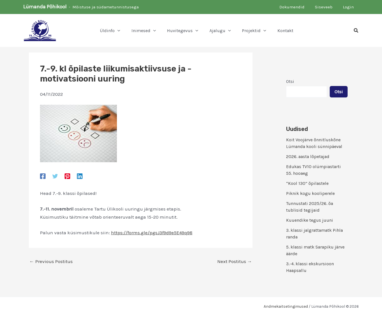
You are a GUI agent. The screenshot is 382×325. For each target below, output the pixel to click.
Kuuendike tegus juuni (309, 220)
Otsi (290, 81)
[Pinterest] (67, 176)
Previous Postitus (51, 261)
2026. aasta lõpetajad (307, 156)
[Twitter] (55, 176)
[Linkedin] (79, 176)
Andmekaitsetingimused (286, 306)
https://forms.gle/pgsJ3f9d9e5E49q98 (151, 232)
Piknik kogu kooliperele (310, 193)
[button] (117, 30)
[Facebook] (43, 176)
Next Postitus (234, 261)
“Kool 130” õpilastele (307, 183)
